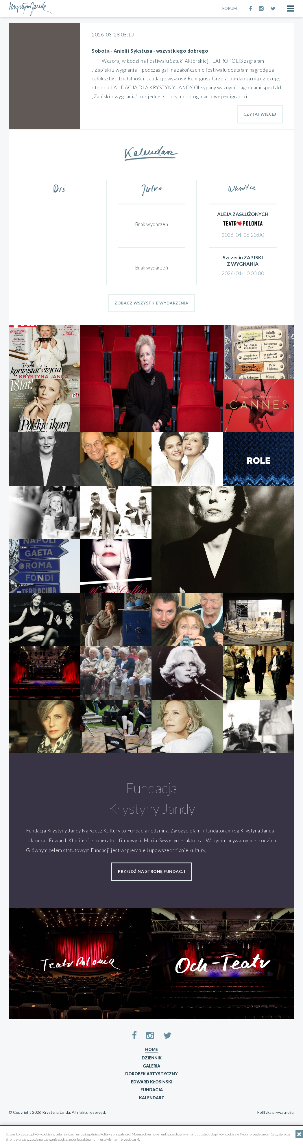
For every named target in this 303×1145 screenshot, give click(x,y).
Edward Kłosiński (151, 1081)
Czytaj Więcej (259, 114)
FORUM (229, 8)
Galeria (151, 1065)
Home (151, 1049)
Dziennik (152, 1057)
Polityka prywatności (275, 1112)
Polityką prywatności (115, 1134)
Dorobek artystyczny (151, 1073)
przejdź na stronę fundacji (151, 871)
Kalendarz (151, 1097)
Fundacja (152, 1089)
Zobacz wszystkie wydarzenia (151, 302)
